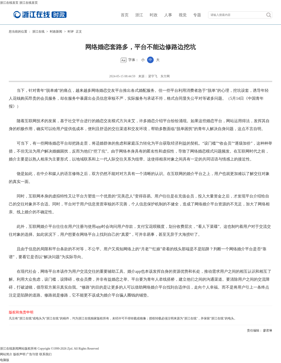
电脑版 (4, 360)
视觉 (183, 15)
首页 (125, 15)
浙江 (139, 15)
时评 (71, 31)
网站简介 (6, 354)
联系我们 (45, 354)
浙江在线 (38, 31)
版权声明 (19, 354)
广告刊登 (32, 354)
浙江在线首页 (9, 2)
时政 (154, 15)
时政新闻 (56, 31)
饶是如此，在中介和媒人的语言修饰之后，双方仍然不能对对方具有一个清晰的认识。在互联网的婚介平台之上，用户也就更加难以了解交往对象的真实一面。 (139, 177)
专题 (197, 15)
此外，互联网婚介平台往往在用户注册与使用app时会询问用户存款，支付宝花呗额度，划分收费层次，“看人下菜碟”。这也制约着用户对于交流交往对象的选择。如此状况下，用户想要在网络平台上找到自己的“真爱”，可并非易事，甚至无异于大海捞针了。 (140, 230)
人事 (168, 15)
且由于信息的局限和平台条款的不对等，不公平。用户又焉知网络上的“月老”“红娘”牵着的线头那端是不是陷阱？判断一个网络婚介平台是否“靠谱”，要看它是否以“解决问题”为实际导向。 (138, 253)
